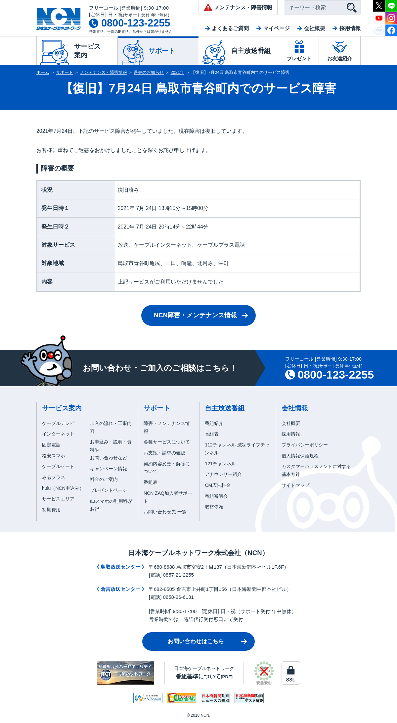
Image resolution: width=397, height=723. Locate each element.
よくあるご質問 (230, 28)
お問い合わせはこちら (196, 641)
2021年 (177, 72)
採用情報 (350, 28)
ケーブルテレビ (58, 423)
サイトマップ (295, 485)
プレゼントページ (108, 490)
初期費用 (51, 509)
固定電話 (51, 444)
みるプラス (53, 477)
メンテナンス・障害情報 (103, 72)
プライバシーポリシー (305, 444)
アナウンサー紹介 (223, 474)
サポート (64, 72)
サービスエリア (58, 498)
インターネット (58, 434)
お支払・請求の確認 (164, 452)
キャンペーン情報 (108, 468)
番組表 (150, 482)
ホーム (42, 72)
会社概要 (314, 28)
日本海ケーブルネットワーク (204, 672)
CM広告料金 (218, 485)
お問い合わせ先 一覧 (165, 511)
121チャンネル (220, 463)
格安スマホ (53, 455)
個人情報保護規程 (300, 455)
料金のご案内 (104, 479)
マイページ (276, 28)
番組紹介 (214, 423)
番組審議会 (216, 496)
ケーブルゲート (58, 466)
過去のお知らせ (149, 72)
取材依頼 (214, 506)
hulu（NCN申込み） (63, 488)
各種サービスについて (167, 441)
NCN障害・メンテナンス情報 (195, 315)
